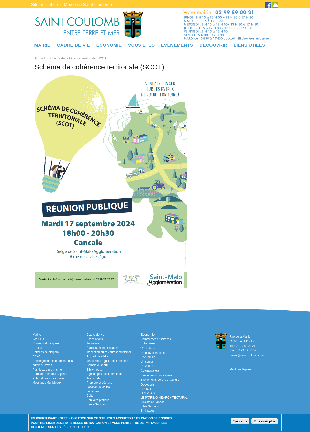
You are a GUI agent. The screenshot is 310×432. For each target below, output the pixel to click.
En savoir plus (265, 421)
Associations (95, 339)
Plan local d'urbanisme (47, 369)
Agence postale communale (105, 374)
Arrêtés (37, 347)
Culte (90, 395)
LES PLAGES (150, 393)
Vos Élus (38, 339)
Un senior (147, 361)
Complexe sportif (97, 365)
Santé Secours (96, 404)
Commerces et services (156, 339)
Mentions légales (240, 369)
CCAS (37, 356)
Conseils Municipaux (46, 343)
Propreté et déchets (99, 382)
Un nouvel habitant (153, 353)
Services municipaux (46, 352)
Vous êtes (141, 45)
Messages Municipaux (47, 382)
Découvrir (213, 45)
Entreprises (148, 343)
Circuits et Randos (152, 402)
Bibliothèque (95, 369)
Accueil (40, 58)
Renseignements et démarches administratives (53, 363)
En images (148, 410)
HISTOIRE (147, 389)
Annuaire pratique (98, 400)
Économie (109, 45)
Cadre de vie (73, 45)
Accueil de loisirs (97, 356)
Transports (94, 378)
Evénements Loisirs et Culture (160, 379)
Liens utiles (249, 45)
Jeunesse (93, 343)
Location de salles (98, 387)
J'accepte (240, 421)
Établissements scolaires (103, 347)
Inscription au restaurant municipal (109, 352)
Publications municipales (48, 378)
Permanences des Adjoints (50, 374)
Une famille (148, 357)
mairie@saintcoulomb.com (246, 355)
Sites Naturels (150, 406)
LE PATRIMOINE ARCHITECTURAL (164, 397)
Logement (93, 391)
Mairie (42, 45)
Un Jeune (147, 366)
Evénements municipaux (156, 375)
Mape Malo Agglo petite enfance (107, 361)
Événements (177, 45)
